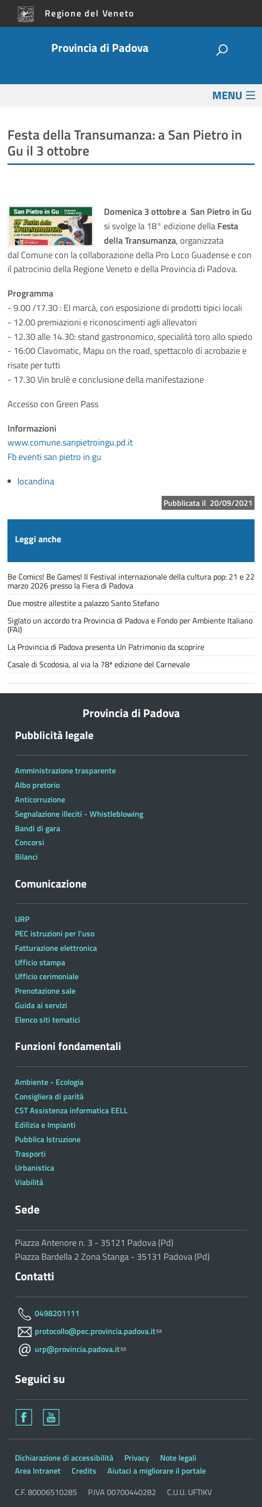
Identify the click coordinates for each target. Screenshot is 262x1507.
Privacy (136, 1458)
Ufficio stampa (40, 962)
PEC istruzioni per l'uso (54, 933)
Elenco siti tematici (47, 1020)
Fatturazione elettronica (56, 948)
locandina (35, 481)
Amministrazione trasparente (65, 770)
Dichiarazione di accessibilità (64, 1458)
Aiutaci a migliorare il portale (156, 1471)
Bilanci (26, 857)
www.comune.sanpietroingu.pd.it (70, 442)
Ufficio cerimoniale (47, 976)
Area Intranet (38, 1471)
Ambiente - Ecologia (49, 1082)
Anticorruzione (40, 799)
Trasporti (30, 1154)
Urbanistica (34, 1168)
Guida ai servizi (41, 1005)
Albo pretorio (37, 785)
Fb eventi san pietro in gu (54, 456)
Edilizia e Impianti (45, 1125)
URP (22, 919)
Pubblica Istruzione (48, 1139)
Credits (84, 1471)
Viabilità (29, 1182)
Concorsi (29, 842)
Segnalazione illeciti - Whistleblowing (79, 814)
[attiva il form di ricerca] (221, 50)
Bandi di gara (37, 828)
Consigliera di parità (49, 1096)
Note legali (178, 1458)
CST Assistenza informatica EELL (71, 1110)
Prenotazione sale (45, 991)
